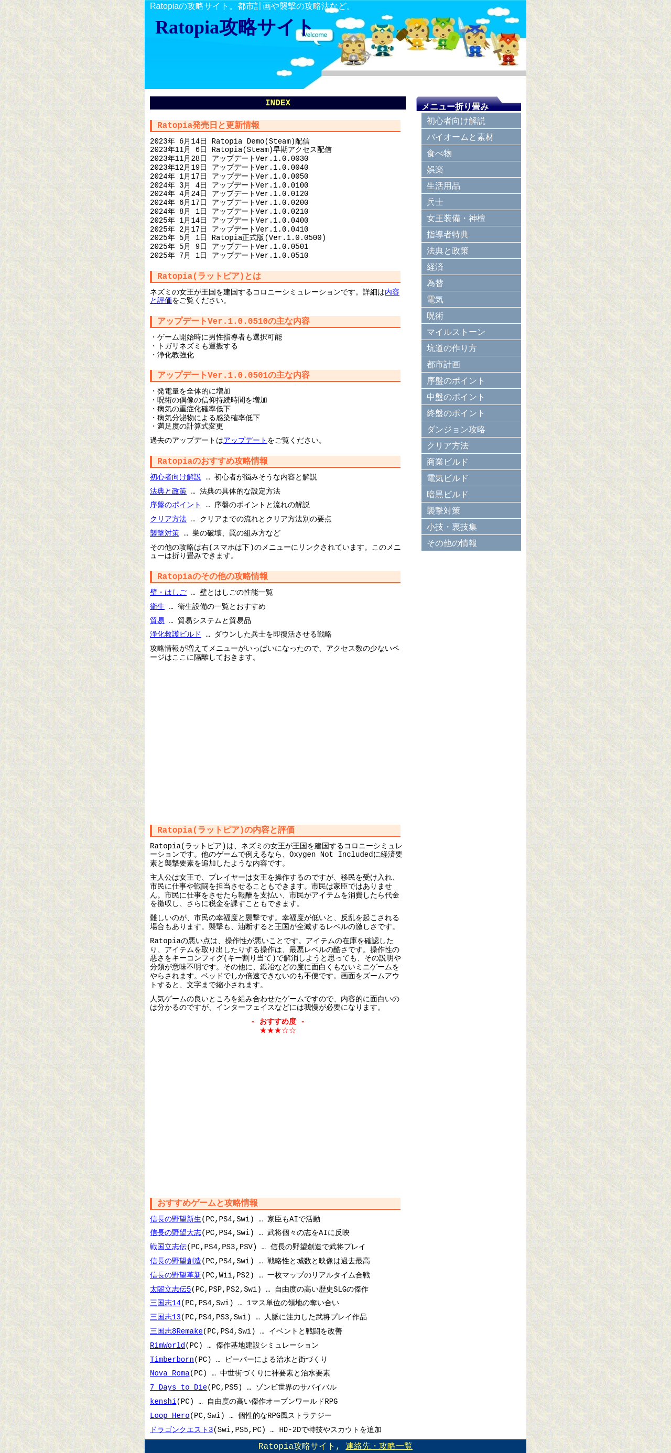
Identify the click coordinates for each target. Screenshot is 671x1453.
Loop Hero (170, 1416)
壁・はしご (168, 592)
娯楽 (435, 169)
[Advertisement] (278, 741)
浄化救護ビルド (175, 634)
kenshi (163, 1401)
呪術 (435, 315)
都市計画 (443, 364)
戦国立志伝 (168, 1247)
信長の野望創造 (175, 1261)
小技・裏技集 (452, 526)
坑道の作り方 (452, 348)
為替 (435, 283)
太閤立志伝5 (170, 1289)
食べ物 (439, 153)
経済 (435, 267)
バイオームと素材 (460, 137)
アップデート (245, 440)
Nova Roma (170, 1373)
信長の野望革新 (175, 1275)
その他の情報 (452, 543)
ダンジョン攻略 (456, 429)
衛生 (157, 606)
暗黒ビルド (448, 494)
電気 (435, 299)
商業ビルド (448, 461)
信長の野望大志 (175, 1233)
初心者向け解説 (175, 477)
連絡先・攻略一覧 (379, 1446)
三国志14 (165, 1303)
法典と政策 (168, 491)
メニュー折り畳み (455, 106)
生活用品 (443, 185)
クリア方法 (168, 519)
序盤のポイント (175, 505)
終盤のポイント (456, 413)
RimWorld (167, 1345)
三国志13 (165, 1317)
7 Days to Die (178, 1387)
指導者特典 (448, 234)
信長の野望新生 (175, 1219)
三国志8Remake (176, 1331)
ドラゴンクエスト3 (181, 1430)
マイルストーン (456, 331)
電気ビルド (448, 478)
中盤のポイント (456, 396)
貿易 (157, 621)
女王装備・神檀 (456, 218)
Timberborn (172, 1359)
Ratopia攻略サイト (235, 27)
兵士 (435, 202)
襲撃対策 (164, 533)
